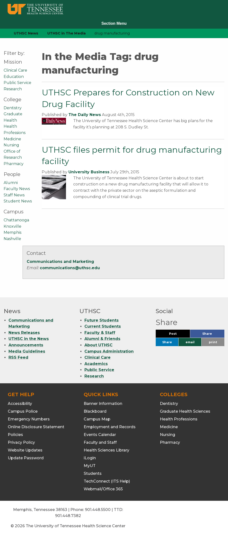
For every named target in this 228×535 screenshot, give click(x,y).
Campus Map (97, 419)
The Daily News (84, 114)
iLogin (90, 458)
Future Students (101, 320)
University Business (88, 172)
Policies (15, 434)
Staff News (14, 195)
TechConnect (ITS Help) (107, 481)
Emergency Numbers (29, 419)
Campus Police (23, 411)
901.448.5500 (98, 509)
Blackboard (95, 411)
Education (14, 76)
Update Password (26, 458)
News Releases (24, 332)
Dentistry (13, 108)
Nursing (11, 145)
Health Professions (178, 419)
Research (13, 89)
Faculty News (17, 188)
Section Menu (114, 23)
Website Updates (25, 450)
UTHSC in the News (28, 338)
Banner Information (103, 403)
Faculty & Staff (99, 332)
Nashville (12, 238)
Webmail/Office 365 (103, 489)
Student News (18, 201)
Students (93, 473)
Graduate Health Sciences (185, 411)
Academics (96, 363)
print (213, 342)
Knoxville (12, 226)
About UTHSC (98, 345)
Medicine (12, 139)
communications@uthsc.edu (70, 268)
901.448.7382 (68, 515)
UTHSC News (26, 33)
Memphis (12, 232)
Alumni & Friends (102, 338)
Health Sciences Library (106, 450)
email (190, 342)
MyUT (90, 465)
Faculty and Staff (100, 442)
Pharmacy (14, 163)
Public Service (17, 82)
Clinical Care (15, 70)
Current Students (102, 326)
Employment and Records (110, 427)
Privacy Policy (21, 442)
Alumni (11, 182)
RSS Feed (18, 357)
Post (178, 335)
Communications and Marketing (60, 261)
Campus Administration (109, 351)
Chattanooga (16, 220)
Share (213, 335)
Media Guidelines (26, 351)
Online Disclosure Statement (36, 427)
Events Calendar (100, 434)
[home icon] (2, 33)
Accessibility (20, 403)
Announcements (25, 345)
